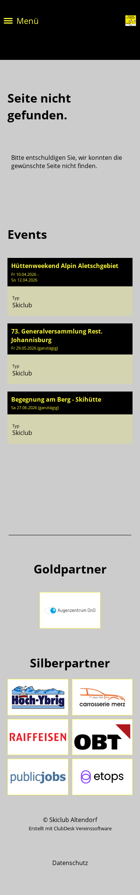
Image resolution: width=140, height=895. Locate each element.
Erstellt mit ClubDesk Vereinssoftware (70, 828)
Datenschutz (70, 863)
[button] (70, 287)
